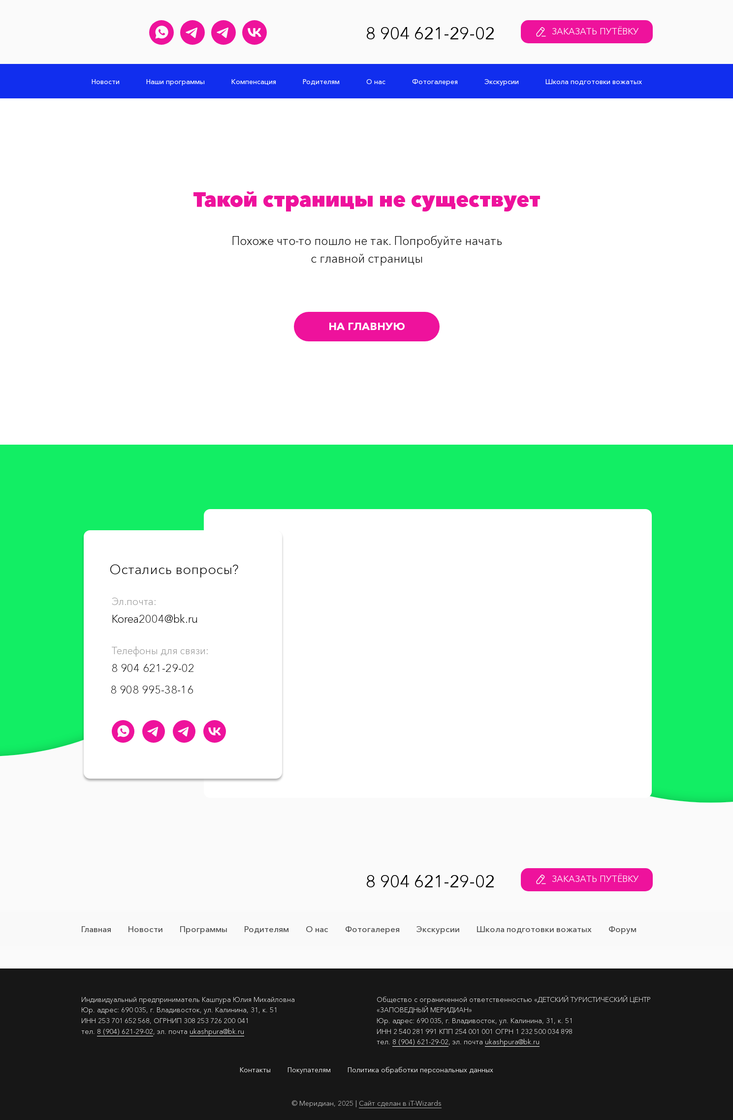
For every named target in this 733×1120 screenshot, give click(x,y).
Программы (203, 929)
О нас (375, 81)
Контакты (255, 1069)
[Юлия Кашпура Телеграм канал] (192, 32)
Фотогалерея (435, 81)
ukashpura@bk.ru (217, 1031)
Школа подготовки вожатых (593, 81)
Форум (622, 929)
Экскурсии (501, 81)
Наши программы (175, 81)
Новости (106, 81)
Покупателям (309, 1069)
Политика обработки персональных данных (420, 1069)
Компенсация (253, 81)
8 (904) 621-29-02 (125, 1031)
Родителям (321, 81)
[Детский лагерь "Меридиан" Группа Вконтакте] (254, 32)
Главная (96, 929)
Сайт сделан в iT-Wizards (400, 1103)
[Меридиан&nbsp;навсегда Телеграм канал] (223, 32)
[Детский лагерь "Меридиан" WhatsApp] (161, 32)
